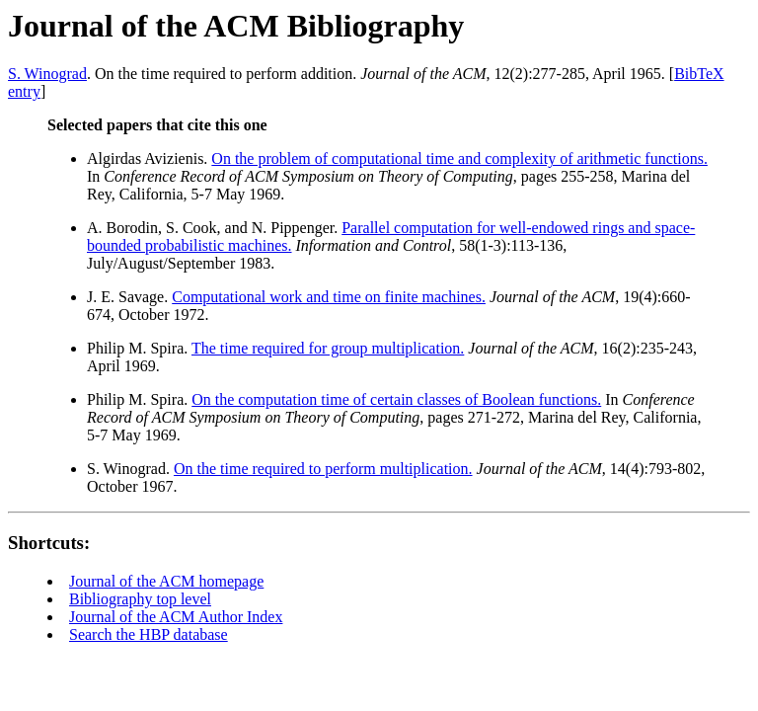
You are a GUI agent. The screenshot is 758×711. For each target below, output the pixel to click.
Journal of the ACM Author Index (175, 616)
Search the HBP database (148, 634)
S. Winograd (47, 73)
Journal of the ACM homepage (166, 581)
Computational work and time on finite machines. (329, 296)
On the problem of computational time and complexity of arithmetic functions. (459, 158)
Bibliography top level (140, 599)
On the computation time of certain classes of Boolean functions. (396, 399)
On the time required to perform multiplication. (323, 468)
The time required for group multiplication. (327, 348)
